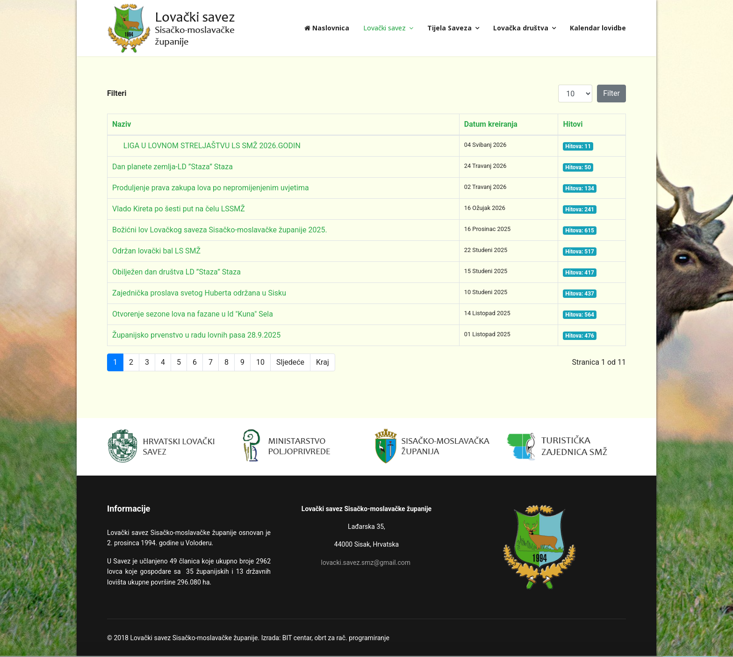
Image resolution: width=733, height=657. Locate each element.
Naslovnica (326, 27)
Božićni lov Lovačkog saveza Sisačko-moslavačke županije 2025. (219, 229)
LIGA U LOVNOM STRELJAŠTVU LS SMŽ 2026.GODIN (206, 145)
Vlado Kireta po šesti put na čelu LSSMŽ (178, 208)
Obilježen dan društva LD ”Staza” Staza (176, 271)
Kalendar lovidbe (598, 27)
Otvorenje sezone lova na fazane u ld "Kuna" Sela (192, 314)
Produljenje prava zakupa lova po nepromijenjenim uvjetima (210, 187)
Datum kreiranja (490, 124)
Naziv (121, 124)
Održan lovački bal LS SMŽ (156, 250)
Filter (611, 93)
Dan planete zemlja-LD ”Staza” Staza (172, 166)
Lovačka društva (520, 27)
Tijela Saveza (449, 27)
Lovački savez (384, 27)
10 (260, 362)
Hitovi (572, 124)
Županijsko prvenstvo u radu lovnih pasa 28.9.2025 (196, 335)
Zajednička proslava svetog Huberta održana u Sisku (199, 293)
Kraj (322, 362)
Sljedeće (290, 362)
